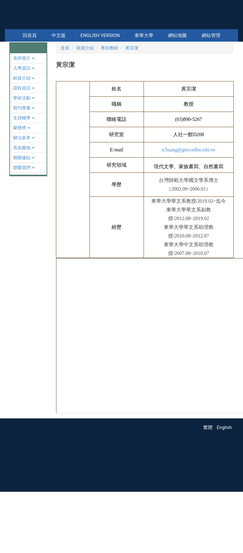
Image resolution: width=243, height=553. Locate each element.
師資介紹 (85, 108)
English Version (100, 35)
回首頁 (30, 35)
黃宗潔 (131, 108)
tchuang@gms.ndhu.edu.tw (188, 210)
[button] (15, 72)
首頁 (65, 108)
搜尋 (232, 25)
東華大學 (144, 35)
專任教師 (109, 108)
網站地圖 (177, 35)
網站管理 (211, 35)
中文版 (59, 35)
